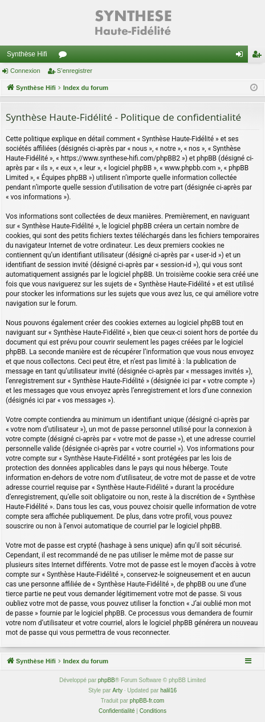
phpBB (106, 680)
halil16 (168, 690)
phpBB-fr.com (147, 701)
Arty (117, 690)
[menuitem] (116, 711)
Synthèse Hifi (27, 54)
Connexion (25, 70)
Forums (65, 56)
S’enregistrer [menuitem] (259, 56)
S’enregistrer (74, 70)
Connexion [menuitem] (242, 56)
